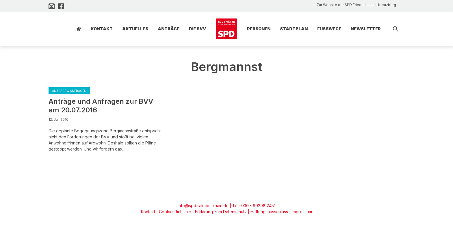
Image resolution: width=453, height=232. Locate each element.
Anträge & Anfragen (69, 90)
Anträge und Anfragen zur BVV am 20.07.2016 (101, 105)
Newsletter (366, 28)
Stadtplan (294, 28)
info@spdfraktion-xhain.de (203, 205)
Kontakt (102, 28)
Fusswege (329, 28)
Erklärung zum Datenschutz (221, 211)
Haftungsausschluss (269, 211)
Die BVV (197, 28)
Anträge (168, 28)
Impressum (302, 211)
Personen (258, 28)
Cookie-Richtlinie (175, 211)
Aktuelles (135, 28)
